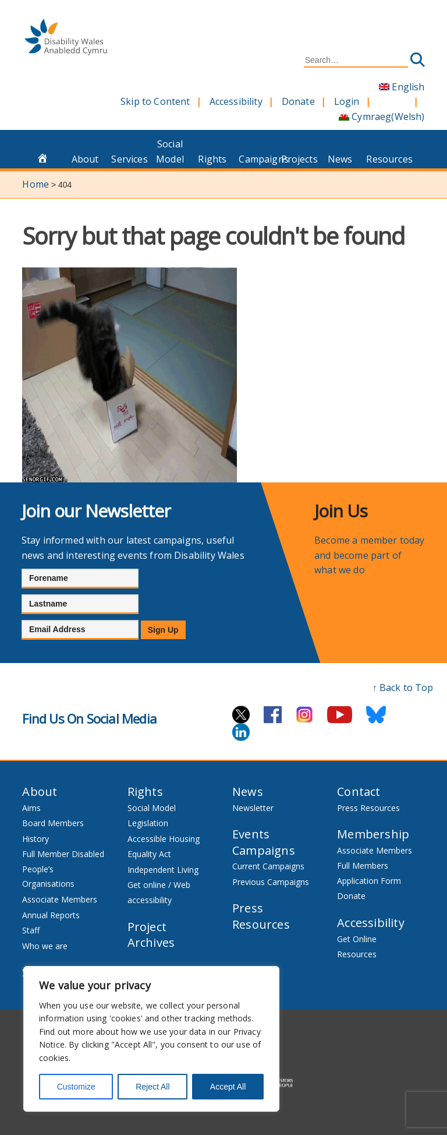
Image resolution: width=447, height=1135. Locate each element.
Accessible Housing (163, 838)
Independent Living (162, 869)
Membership (373, 834)
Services (129, 159)
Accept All (228, 1086)
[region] (151, 1039)
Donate (298, 101)
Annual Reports (51, 915)
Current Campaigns (268, 866)
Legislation (147, 823)
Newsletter (253, 807)
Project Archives (151, 935)
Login (347, 101)
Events (250, 834)
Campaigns (257, 159)
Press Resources (261, 916)
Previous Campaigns (270, 881)
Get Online (357, 938)
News (340, 159)
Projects (299, 159)
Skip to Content (155, 101)
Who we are (45, 945)
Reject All (152, 1086)
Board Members (53, 823)
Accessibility (236, 101)
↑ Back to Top (403, 687)
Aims (31, 807)
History (35, 838)
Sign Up (163, 630)
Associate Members (59, 899)
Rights (212, 159)
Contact (358, 791)
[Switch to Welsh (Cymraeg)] (382, 117)
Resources (384, 159)
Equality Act (149, 853)
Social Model (170, 151)
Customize (76, 1086)
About (85, 159)
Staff (31, 930)
